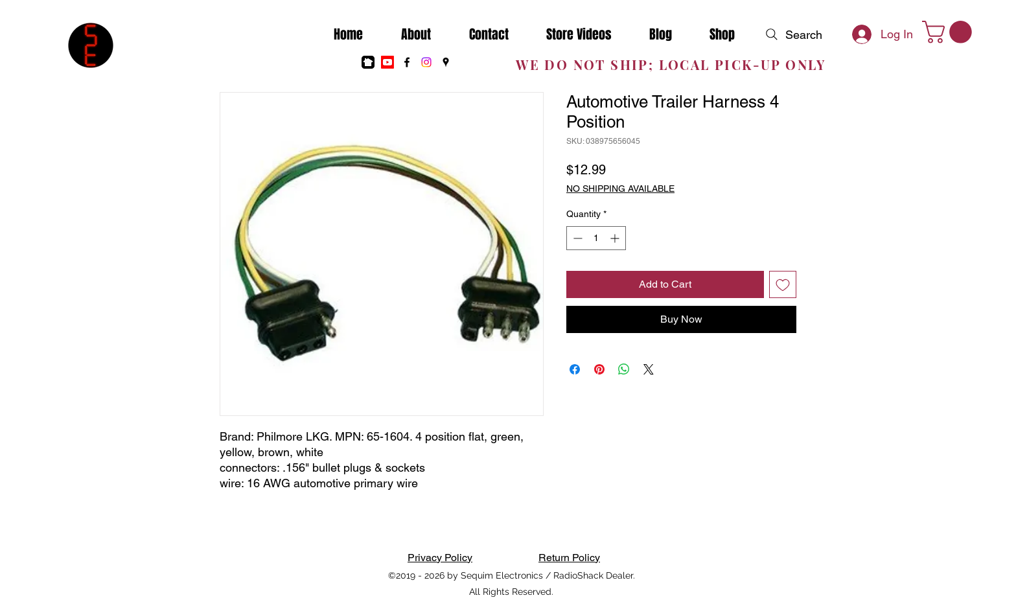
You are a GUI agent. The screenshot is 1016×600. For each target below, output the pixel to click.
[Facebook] (406, 62)
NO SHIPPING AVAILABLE (620, 188)
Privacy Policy (440, 557)
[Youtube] (387, 62)
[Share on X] (648, 369)
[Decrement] (576, 238)
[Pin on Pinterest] (599, 369)
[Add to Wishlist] (782, 284)
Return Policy (569, 557)
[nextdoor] (368, 62)
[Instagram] (426, 62)
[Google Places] (445, 62)
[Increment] (616, 238)
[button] (949, 32)
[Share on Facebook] (575, 369)
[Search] (792, 34)
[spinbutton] (596, 238)
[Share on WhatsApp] (624, 369)
